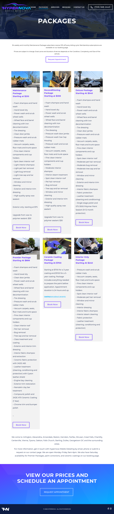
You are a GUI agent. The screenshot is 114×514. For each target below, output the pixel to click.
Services (55, 7)
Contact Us (79, 7)
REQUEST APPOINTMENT (56, 492)
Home (33, 7)
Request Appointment (57, 59)
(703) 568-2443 (100, 7)
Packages (43, 7)
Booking (66, 7)
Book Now (21, 227)
